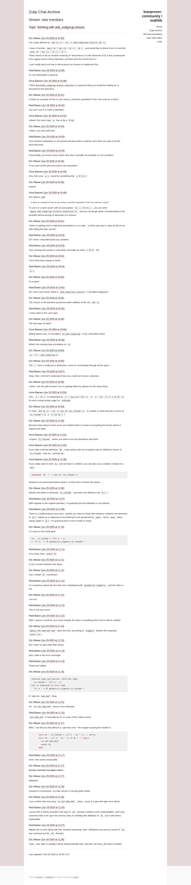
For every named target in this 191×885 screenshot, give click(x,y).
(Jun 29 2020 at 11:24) (52, 804)
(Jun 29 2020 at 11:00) (52, 419)
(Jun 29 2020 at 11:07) (52, 496)
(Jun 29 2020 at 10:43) (52, 126)
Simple (39, 873)
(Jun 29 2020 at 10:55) (52, 276)
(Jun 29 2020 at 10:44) (52, 160)
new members (52, 20)
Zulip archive (156, 30)
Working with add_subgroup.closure (60, 27)
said (43, 196)
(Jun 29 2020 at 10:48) (54, 192)
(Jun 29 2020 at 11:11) (52, 547)
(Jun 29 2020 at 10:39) (52, 70)
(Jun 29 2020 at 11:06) (54, 457)
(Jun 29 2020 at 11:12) (52, 567)
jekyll (76, 873)
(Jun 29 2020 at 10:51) (52, 220)
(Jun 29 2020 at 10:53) (52, 234)
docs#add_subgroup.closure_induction (54, 85)
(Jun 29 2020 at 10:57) (52, 370)
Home (159, 26)
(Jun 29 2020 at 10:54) (52, 255)
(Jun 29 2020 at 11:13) (52, 623)
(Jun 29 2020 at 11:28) (52, 836)
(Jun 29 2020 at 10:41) (52, 94)
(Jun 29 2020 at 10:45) (52, 181)
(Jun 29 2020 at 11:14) (52, 668)
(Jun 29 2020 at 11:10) (52, 524)
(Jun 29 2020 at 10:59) (52, 380)
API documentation (152, 34)
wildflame (50, 873)
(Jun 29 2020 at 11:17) (52, 720)
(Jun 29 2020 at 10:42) (52, 105)
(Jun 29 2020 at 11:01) (54, 433)
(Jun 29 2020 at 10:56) (52, 318)
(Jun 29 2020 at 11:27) (52, 822)
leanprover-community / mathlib (152, 16)
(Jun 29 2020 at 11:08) (52, 507)
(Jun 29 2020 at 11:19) (52, 783)
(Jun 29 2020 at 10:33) (52, 38)
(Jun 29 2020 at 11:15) (52, 699)
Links (159, 41)
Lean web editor (154, 38)
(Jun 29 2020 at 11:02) (54, 443)
